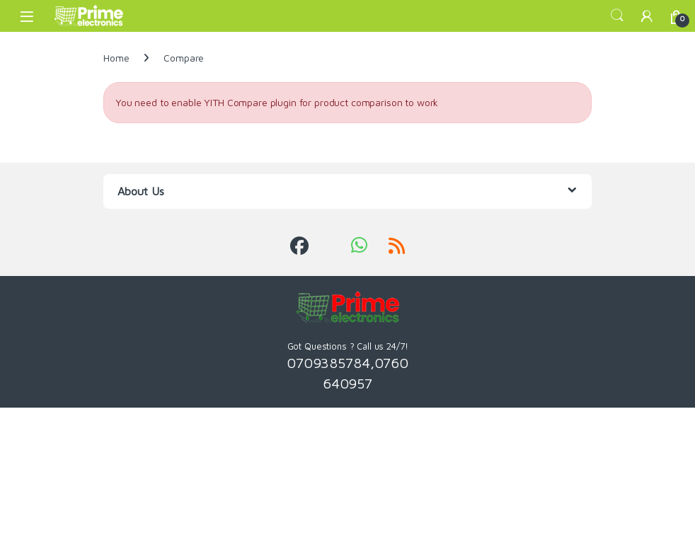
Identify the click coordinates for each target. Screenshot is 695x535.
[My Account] (647, 16)
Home (116, 58)
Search (617, 15)
